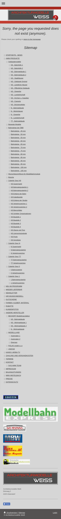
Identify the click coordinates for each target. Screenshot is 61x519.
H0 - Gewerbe (16, 91)
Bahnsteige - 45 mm (18, 131)
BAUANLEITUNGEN (13, 372)
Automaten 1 (15, 336)
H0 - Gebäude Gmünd (19, 81)
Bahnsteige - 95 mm (18, 164)
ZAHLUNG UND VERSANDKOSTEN (19, 356)
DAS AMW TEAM (14, 365)
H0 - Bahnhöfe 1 (17, 65)
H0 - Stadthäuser (17, 78)
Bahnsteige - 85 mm (18, 157)
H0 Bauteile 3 (16, 223)
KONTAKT (9, 362)
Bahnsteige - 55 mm (18, 138)
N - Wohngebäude (17, 329)
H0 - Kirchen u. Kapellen (20, 98)
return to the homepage (32, 39)
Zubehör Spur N (14, 243)
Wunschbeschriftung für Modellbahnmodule (24, 174)
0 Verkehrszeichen (17, 273)
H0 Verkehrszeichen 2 (19, 207)
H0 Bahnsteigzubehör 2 (19, 190)
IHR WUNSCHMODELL (14, 296)
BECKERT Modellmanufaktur (19, 316)
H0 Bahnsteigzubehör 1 (19, 187)
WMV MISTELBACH (13, 375)
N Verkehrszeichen (18, 253)
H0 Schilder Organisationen (21, 214)
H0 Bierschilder (16, 210)
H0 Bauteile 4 (16, 227)
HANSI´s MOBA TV (13, 352)
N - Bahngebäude (17, 108)
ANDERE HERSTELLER (15, 313)
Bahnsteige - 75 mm (18, 151)
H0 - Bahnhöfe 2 (17, 68)
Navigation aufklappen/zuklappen (30, 3)
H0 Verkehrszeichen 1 (19, 204)
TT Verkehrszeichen (18, 263)
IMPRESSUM (11, 369)
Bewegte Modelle (14, 124)
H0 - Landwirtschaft (18, 95)
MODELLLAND (14, 332)
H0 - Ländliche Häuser (19, 85)
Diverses (14, 342)
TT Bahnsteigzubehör (19, 260)
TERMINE (9, 359)
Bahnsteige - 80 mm (18, 154)
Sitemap (21, 513)
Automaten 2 (15, 339)
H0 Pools (14, 237)
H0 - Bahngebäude (18, 319)
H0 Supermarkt (16, 184)
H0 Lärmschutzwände (19, 233)
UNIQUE (11, 349)
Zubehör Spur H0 (14, 181)
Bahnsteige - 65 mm (18, 144)
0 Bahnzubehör (16, 270)
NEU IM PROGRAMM (14, 286)
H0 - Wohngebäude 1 (18, 323)
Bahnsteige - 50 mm (18, 134)
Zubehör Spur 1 (14, 276)
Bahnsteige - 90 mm (18, 161)
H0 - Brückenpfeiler (18, 105)
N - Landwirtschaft (17, 118)
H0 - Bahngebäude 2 (18, 75)
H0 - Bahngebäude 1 (18, 72)
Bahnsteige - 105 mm (19, 171)
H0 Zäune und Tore (18, 230)
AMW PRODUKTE (13, 58)
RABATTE (9, 306)
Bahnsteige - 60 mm (18, 141)
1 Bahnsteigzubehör (18, 280)
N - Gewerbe (15, 114)
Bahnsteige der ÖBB (16, 128)
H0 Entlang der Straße (19, 200)
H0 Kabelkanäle (17, 197)
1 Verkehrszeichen (17, 283)
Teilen (7, 504)
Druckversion (10, 513)
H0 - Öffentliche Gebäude (20, 88)
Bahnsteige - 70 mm (18, 147)
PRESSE (9, 379)
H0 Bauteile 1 (16, 217)
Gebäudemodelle (14, 62)
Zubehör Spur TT (14, 256)
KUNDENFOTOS (12, 309)
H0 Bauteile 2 (16, 220)
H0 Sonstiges (16, 240)
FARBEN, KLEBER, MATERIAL (17, 303)
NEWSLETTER (11, 293)
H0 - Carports (16, 101)
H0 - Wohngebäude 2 (18, 326)
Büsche (11, 177)
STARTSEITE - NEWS (14, 55)
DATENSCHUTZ (12, 382)
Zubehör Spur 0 (14, 266)
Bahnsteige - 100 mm (19, 167)
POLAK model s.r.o (15, 346)
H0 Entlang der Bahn (18, 194)
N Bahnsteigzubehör (18, 250)
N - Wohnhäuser (17, 111)
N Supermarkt (16, 247)
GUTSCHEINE (11, 299)
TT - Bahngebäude (18, 121)
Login (55, 513)
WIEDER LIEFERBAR (14, 289)
